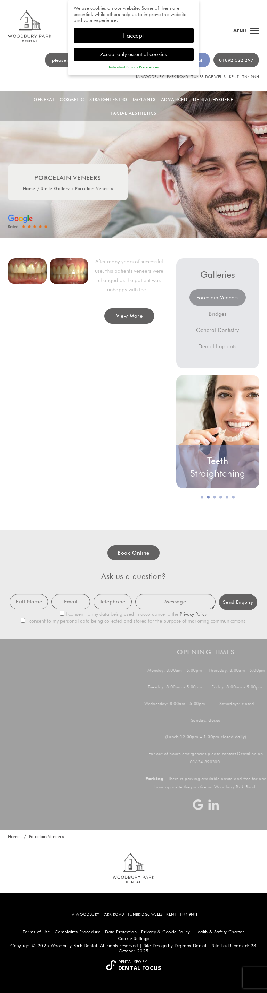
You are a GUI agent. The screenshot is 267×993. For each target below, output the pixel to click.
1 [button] (202, 497)
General (44, 99)
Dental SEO (129, 961)
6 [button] (233, 497)
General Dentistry (217, 330)
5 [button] (227, 497)
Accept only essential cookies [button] (133, 54)
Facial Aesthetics (133, 113)
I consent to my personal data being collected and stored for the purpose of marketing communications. (134, 621)
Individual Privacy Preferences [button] (134, 67)
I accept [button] (133, 35)
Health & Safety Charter (219, 931)
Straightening (108, 99)
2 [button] (208, 497)
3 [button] (215, 497)
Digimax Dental (191, 945)
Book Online (133, 553)
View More (129, 316)
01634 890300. (209, 761)
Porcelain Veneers (217, 297)
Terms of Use (36, 931)
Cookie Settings (133, 938)
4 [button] (221, 497)
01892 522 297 (236, 60)
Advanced (174, 99)
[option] (217, 431)
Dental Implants (217, 346)
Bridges (218, 313)
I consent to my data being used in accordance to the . (134, 614)
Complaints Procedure (77, 931)
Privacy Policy (193, 614)
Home (29, 188)
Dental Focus (139, 968)
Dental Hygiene (213, 99)
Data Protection (121, 931)
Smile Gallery (55, 188)
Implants (144, 99)
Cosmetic (72, 99)
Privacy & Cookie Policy (165, 931)
